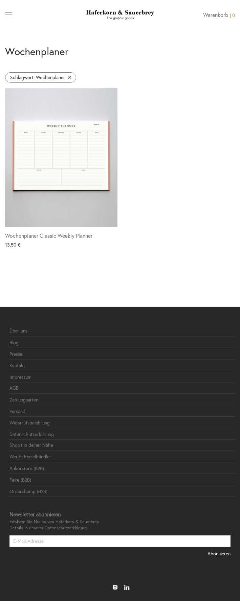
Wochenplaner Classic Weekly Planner (48, 235)
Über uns (18, 330)
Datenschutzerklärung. (66, 528)
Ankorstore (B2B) (26, 468)
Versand (17, 411)
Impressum (20, 377)
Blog (14, 342)
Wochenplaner (37, 77)
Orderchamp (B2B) (28, 491)
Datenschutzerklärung (31, 434)
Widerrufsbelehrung (29, 422)
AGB (14, 388)
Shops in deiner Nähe (31, 445)
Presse (15, 354)
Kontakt (17, 365)
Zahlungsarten (23, 399)
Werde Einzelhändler (30, 456)
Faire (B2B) (20, 480)
